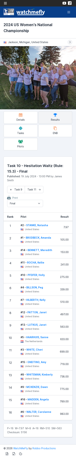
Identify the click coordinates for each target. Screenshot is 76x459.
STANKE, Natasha (37, 225)
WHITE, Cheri (34, 349)
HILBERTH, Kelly (36, 299)
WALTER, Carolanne (38, 411)
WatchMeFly (20, 448)
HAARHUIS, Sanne (37, 337)
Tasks (20, 130)
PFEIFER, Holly (36, 274)
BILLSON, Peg (34, 287)
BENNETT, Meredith (40, 250)
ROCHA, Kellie (35, 262)
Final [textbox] (12, 203)
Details (20, 117)
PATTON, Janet (37, 312)
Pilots (20, 144)
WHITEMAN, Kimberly (39, 374)
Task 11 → (34, 189)
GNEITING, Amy (36, 362)
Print (12, 197)
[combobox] (25, 203)
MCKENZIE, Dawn (37, 386)
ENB (55, 130)
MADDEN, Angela (38, 399)
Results (55, 117)
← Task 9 (16, 189)
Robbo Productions (44, 448)
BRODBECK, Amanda (38, 237)
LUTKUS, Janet (37, 324)
